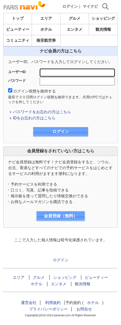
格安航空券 (46, 40)
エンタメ (74, 29)
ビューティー (17, 29)
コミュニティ (17, 40)
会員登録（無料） (60, 215)
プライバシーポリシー (48, 309)
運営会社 (28, 302)
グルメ (74, 18)
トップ (18, 18)
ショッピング (103, 18)
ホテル (46, 29)
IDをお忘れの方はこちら (34, 118)
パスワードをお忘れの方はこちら (42, 112)
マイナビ (90, 6)
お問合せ (84, 309)
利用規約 (53, 302)
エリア (46, 18)
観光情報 (103, 29)
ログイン (70, 6)
